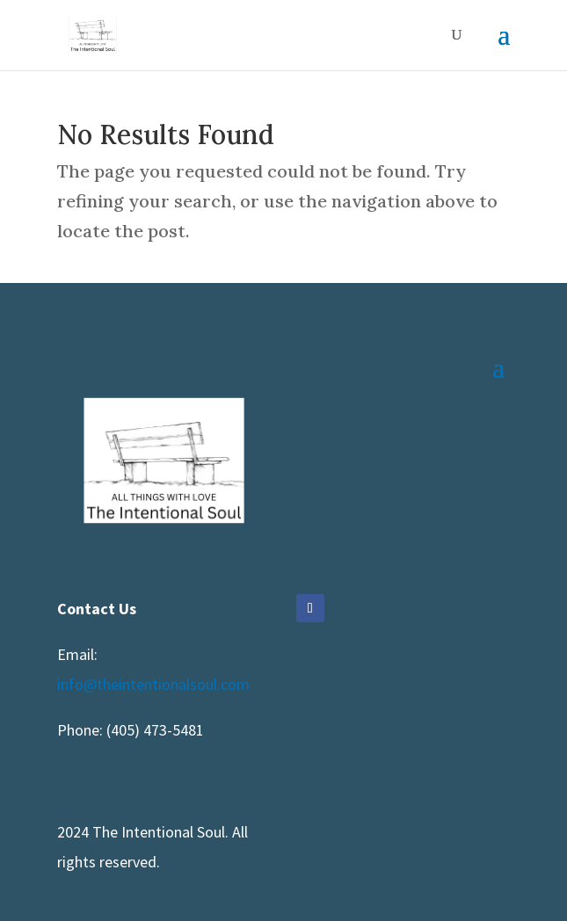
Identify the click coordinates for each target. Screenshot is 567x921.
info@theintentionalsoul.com (153, 684)
